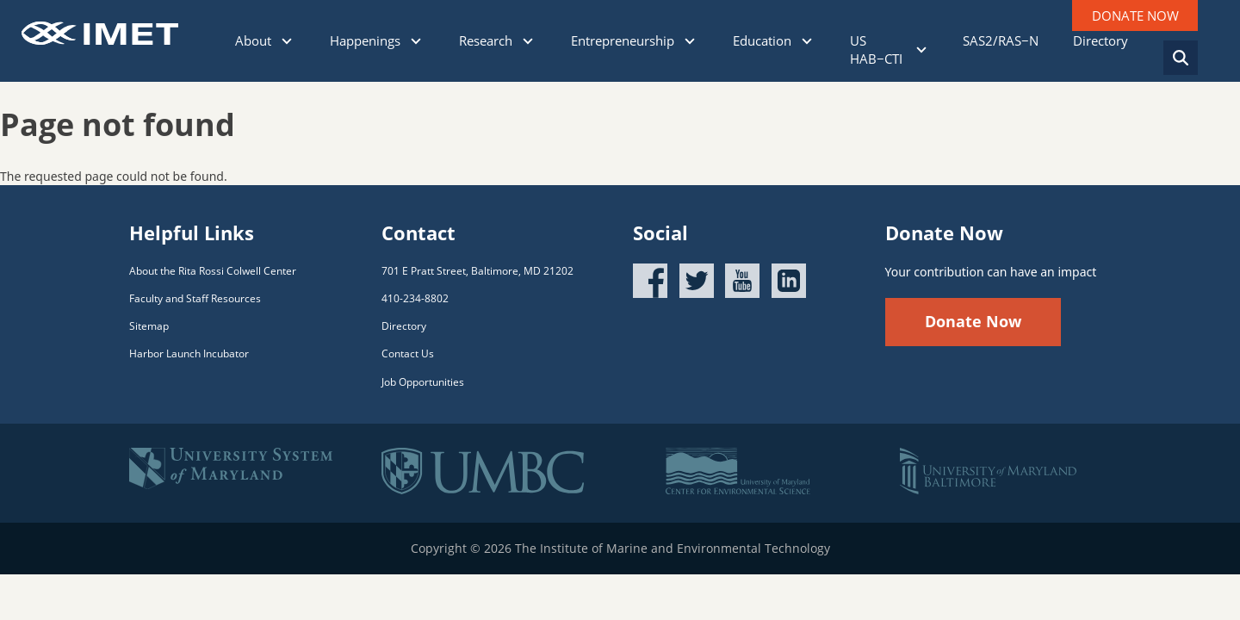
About (265, 41)
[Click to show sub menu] (286, 41)
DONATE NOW (1135, 15)
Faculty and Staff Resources (195, 298)
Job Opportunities (422, 382)
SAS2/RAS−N (1000, 40)
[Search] (1180, 57)
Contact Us (407, 353)
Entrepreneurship (634, 41)
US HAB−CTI (889, 49)
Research (497, 41)
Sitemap (149, 326)
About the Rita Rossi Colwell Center (212, 271)
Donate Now (973, 321)
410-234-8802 (415, 298)
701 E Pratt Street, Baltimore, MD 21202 (477, 271)
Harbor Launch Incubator (189, 353)
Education (774, 41)
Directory (1100, 40)
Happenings (377, 41)
